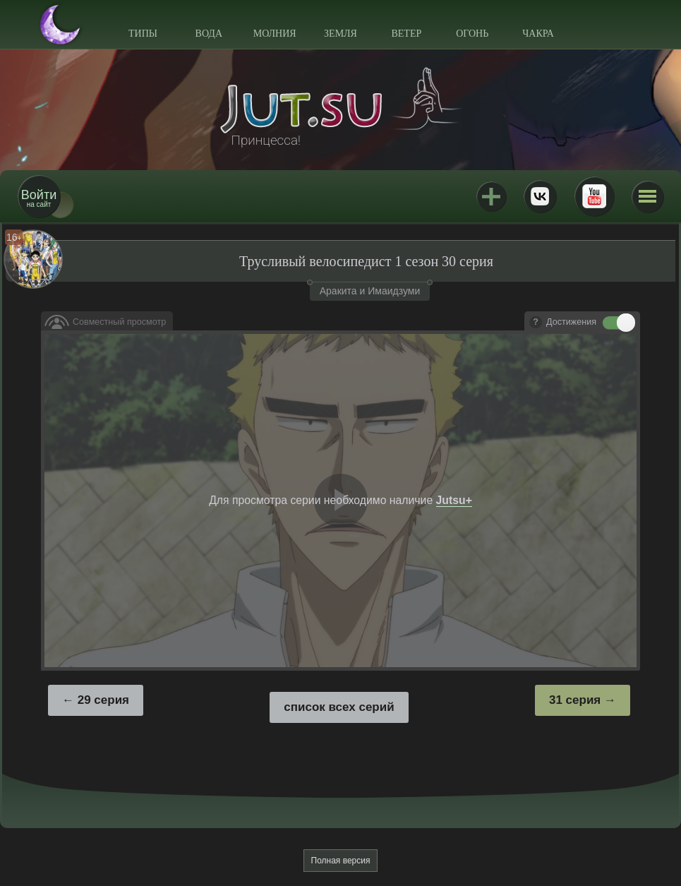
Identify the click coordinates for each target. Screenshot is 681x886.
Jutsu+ (491, 196)
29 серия (103, 700)
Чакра (538, 33)
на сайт (38, 198)
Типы (142, 33)
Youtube (594, 196)
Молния (274, 33)
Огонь (472, 33)
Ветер (406, 33)
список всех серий (339, 707)
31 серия (575, 700)
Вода (208, 33)
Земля (340, 33)
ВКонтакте (540, 196)
